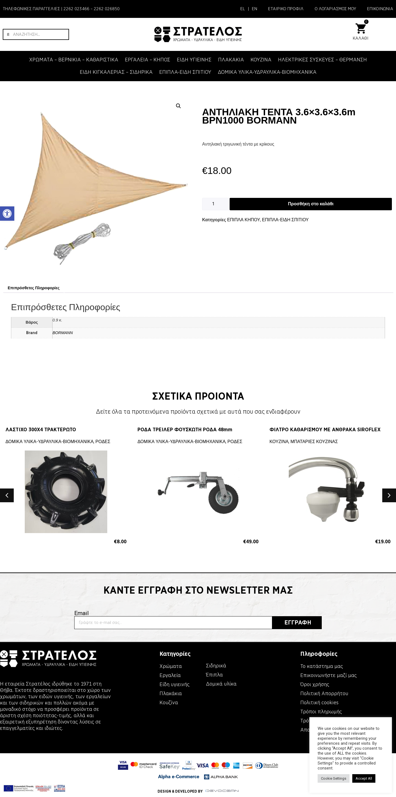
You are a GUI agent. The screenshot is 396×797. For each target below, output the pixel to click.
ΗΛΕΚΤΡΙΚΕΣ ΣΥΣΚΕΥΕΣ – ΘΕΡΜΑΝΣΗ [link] (322, 60)
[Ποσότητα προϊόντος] (216, 204)
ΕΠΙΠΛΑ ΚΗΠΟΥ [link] (243, 219)
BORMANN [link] (63, 333)
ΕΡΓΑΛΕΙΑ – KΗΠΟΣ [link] (147, 60)
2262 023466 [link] (76, 8)
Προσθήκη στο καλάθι (310, 203)
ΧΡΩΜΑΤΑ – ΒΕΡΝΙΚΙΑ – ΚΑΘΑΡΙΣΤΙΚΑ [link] (73, 60)
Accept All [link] (364, 778)
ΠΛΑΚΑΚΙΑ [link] (231, 60)
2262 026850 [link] (107, 8)
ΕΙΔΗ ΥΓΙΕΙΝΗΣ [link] (194, 60)
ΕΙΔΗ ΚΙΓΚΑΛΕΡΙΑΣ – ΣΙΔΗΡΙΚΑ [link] (116, 72)
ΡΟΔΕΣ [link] (102, 441)
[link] (7, 213)
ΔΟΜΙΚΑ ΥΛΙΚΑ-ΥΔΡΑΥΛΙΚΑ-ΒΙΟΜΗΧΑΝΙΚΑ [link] (267, 72)
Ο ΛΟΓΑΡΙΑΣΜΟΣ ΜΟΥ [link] (335, 8)
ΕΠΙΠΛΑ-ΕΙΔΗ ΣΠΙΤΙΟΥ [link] (185, 72)
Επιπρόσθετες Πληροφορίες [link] (33, 288)
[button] (178, 106)
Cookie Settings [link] (333, 778)
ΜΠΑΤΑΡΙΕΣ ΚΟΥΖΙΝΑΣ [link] (314, 441)
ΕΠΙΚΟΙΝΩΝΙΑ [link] (380, 8)
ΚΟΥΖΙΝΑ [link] (261, 60)
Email (81, 613)
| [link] (248, 8)
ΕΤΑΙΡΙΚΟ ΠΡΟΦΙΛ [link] (286, 8)
